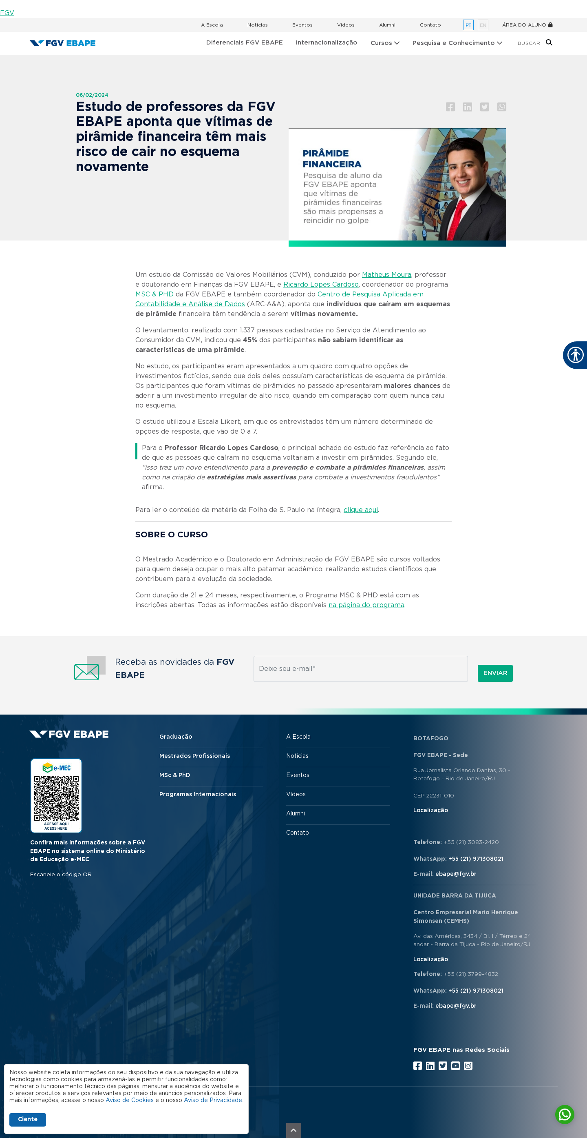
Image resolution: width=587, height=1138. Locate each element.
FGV (7, 13)
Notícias (257, 24)
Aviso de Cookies (130, 1100)
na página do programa (366, 605)
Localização (430, 810)
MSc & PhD (174, 775)
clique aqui (361, 510)
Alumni (387, 24)
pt (468, 25)
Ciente (28, 1119)
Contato (430, 24)
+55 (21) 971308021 (475, 859)
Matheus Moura (386, 275)
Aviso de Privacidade (213, 1100)
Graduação (175, 737)
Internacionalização (326, 43)
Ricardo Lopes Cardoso (321, 284)
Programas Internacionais (197, 794)
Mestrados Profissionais (194, 756)
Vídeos (346, 24)
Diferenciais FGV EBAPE (244, 43)
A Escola (212, 24)
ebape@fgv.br (456, 874)
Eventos (302, 24)
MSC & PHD (154, 294)
